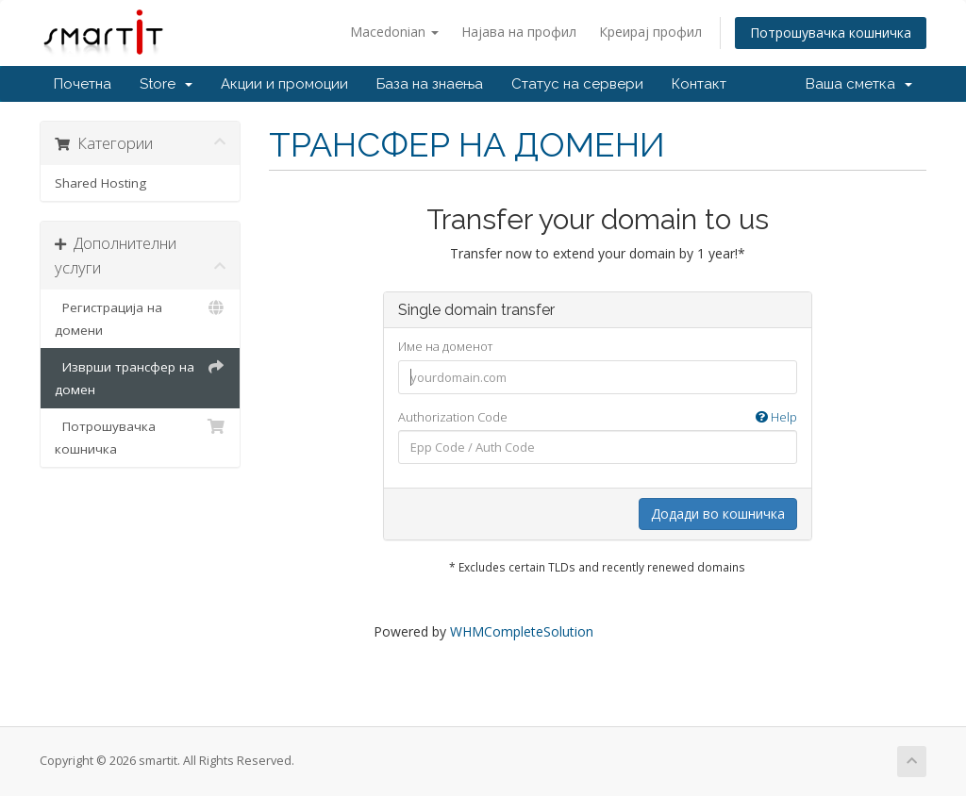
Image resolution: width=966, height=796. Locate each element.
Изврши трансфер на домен (140, 377)
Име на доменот (445, 346)
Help (776, 416)
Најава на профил (518, 32)
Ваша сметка (859, 83)
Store (166, 83)
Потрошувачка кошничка (830, 32)
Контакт (699, 83)
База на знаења (429, 83)
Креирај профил (650, 32)
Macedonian (394, 32)
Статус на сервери (577, 83)
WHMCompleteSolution (521, 631)
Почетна (82, 83)
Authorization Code (597, 417)
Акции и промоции (284, 83)
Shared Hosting (100, 182)
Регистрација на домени (140, 317)
